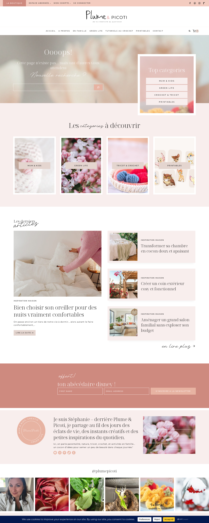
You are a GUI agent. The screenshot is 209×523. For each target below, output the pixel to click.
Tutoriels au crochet (119, 31)
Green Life (96, 31)
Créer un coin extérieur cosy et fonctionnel (162, 286)
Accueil (51, 31)
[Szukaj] (98, 87)
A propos (64, 31)
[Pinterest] (195, 3)
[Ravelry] (204, 3)
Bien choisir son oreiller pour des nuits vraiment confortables (55, 311)
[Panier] (196, 31)
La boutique (14, 3)
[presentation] (57, 264)
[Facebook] (190, 3)
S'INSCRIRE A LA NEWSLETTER (173, 391)
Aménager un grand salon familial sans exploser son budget (165, 325)
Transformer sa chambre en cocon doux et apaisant (165, 248)
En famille (80, 31)
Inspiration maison (25, 301)
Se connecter (82, 3)
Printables (143, 31)
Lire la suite (26, 333)
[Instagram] (199, 3)
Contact (158, 31)
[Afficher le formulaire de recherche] (189, 31)
